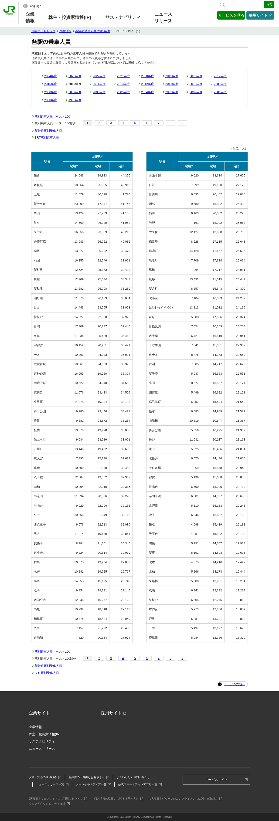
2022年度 (99, 76)
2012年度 (147, 84)
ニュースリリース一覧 (51, 784)
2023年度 (74, 76)
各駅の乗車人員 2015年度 (92, 31)
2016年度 (50, 84)
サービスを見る (231, 15)
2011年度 (171, 84)
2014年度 (99, 84)
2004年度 (147, 92)
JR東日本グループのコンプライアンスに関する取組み (185, 798)
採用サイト (258, 15)
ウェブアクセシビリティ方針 (48, 803)
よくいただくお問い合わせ (134, 777)
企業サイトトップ (43, 31)
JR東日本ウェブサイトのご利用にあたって (57, 798)
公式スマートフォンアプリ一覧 (139, 784)
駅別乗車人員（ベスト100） (54, 116)
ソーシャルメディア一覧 (92, 784)
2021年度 (123, 76)
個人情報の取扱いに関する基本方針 (117, 798)
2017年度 (220, 76)
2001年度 (220, 92)
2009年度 (220, 84)
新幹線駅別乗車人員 (48, 130)
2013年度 (123, 84)
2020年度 (147, 76)
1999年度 (74, 100)
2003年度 (171, 92)
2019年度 (171, 76)
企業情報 (30, 17)
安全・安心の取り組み (44, 777)
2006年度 (99, 92)
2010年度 (196, 84)
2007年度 (74, 92)
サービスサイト (218, 781)
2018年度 (196, 76)
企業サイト (39, 713)
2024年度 (50, 76)
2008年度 (50, 92)
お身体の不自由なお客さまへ (87, 777)
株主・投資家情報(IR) (44, 734)
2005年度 (123, 92)
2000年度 (50, 100)
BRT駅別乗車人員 (47, 137)
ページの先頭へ (234, 684)
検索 (269, 4)
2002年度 (196, 92)
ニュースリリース (163, 17)
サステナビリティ (42, 741)
